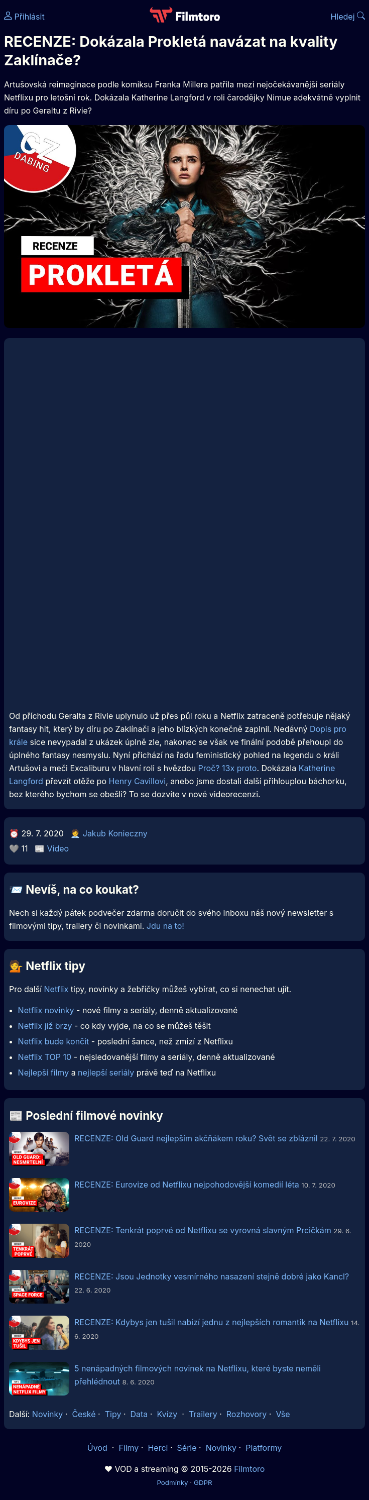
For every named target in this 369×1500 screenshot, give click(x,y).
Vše (283, 1414)
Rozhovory (246, 1414)
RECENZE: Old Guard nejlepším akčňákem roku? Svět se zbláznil (196, 1138)
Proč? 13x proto (227, 768)
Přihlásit (24, 17)
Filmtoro (249, 1469)
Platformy (263, 1448)
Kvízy (167, 1414)
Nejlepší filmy (43, 1072)
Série (187, 1448)
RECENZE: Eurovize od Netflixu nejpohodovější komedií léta (186, 1185)
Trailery (203, 1414)
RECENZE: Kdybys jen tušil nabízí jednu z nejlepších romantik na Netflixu (211, 1322)
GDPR (203, 1482)
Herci (158, 1448)
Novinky (47, 1414)
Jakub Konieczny (115, 833)
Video (58, 848)
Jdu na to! (165, 926)
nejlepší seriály (106, 1072)
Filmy (128, 1448)
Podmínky (172, 1482)
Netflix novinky (46, 1010)
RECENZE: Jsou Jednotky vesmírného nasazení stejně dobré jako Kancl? (211, 1276)
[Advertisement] (184, 630)
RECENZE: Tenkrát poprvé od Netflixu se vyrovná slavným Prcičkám (202, 1230)
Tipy (113, 1414)
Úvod (98, 1448)
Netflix (56, 989)
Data (139, 1414)
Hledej (347, 17)
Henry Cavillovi (137, 781)
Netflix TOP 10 (45, 1057)
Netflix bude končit (53, 1041)
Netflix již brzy (45, 1026)
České (83, 1414)
